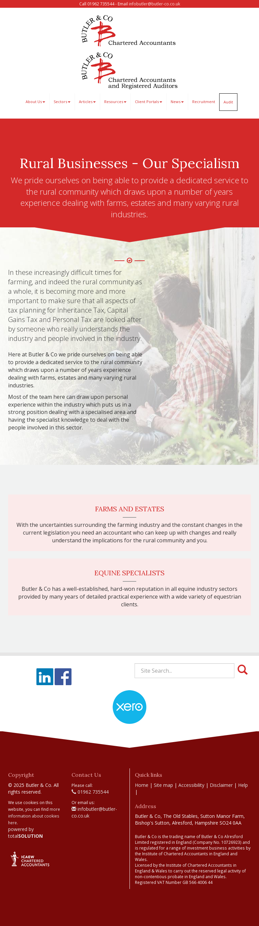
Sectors (62, 101)
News (177, 101)
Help (243, 785)
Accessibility (191, 785)
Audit (228, 101)
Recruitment (203, 101)
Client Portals (148, 101)
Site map (163, 785)
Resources (115, 101)
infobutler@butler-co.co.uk (154, 4)
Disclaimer (221, 785)
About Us (35, 101)
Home (141, 785)
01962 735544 (90, 792)
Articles (87, 101)
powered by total (25, 832)
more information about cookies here (34, 815)
